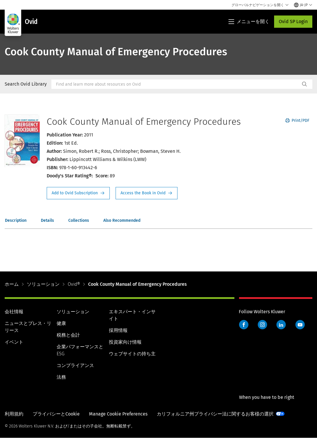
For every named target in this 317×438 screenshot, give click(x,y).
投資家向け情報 (125, 342)
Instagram (262, 324)
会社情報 (14, 311)
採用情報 (118, 330)
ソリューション (43, 284)
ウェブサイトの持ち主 (132, 353)
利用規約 (14, 414)
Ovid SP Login (293, 21)
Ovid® (74, 284)
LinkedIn (281, 324)
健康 (61, 323)
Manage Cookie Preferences (118, 414)
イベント (14, 342)
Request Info (78, 193)
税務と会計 (68, 335)
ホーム (12, 284)
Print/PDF (297, 120)
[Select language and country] (303, 5)
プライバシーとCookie (56, 414)
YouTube (300, 324)
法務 (61, 377)
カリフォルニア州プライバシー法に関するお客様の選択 (215, 414)
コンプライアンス (75, 365)
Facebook (243, 324)
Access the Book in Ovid (146, 193)
